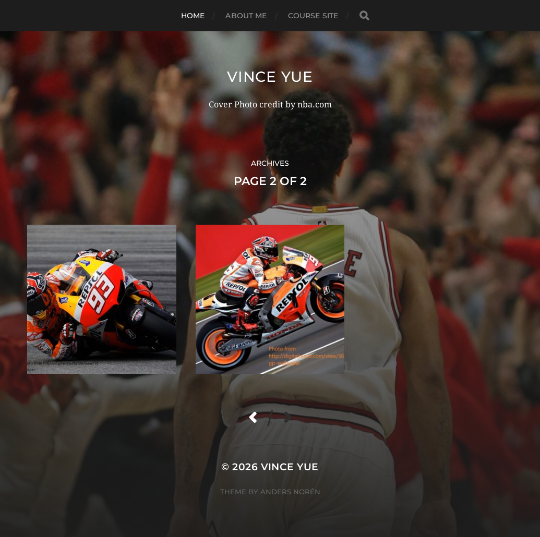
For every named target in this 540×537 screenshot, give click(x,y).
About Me (246, 15)
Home (193, 15)
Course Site (313, 15)
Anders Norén (290, 491)
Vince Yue (270, 77)
